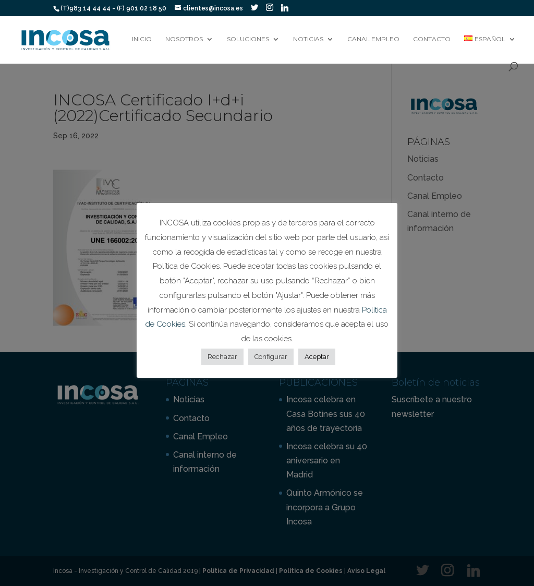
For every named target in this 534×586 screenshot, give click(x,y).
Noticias (308, 39)
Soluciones (248, 39)
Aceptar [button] (317, 357)
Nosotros (184, 39)
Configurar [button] (270, 357)
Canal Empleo (373, 39)
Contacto (432, 39)
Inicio (142, 39)
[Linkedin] (284, 7)
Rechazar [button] (222, 357)
